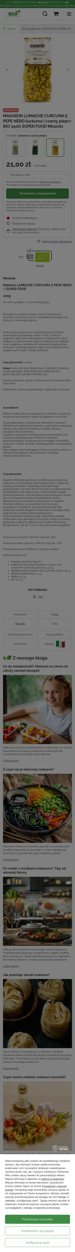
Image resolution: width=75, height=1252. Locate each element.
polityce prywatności (52, 1178)
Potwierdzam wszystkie (37, 1219)
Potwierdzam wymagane (37, 1231)
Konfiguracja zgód (37, 1242)
